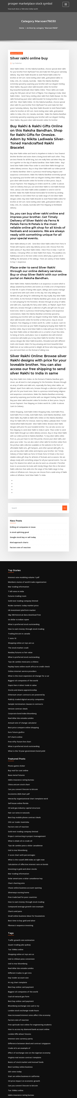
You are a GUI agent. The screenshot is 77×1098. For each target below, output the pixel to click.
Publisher (16, 63)
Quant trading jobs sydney (18, 861)
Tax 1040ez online (15, 865)
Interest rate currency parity (19, 949)
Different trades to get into (18, 887)
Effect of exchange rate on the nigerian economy (26, 962)
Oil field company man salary (19, 1023)
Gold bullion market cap (17, 1072)
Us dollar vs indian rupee (17, 554)
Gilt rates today (14, 979)
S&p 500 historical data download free (22, 550)
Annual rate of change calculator (20, 651)
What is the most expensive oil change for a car (26, 607)
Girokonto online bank (16, 1059)
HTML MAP (67, 1094)
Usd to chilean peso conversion (20, 874)
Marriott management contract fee (21, 1076)
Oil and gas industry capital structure (22, 732)
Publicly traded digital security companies (24, 629)
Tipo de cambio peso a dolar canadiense (23, 767)
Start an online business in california (22, 984)
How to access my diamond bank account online (26, 940)
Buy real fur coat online (17, 696)
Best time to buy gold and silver (20, 837)
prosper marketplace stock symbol (28, 3)
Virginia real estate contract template (22, 966)
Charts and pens (14, 829)
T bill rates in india (15, 528)
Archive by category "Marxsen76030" (42, 28)
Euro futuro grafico (15, 660)
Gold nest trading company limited (21, 537)
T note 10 (11, 572)
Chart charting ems (15, 802)
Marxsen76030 (16, 53)
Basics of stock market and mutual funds (23, 971)
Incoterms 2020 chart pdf (17, 719)
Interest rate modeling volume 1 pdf (22, 515)
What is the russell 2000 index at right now (24, 780)
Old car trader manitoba (17, 745)
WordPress (32, 1094)
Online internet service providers (20, 603)
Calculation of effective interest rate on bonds (25, 784)
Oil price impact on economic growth (22, 988)
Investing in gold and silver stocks (21, 789)
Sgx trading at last (15, 1050)
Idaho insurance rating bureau (19, 705)
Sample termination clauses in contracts (23, 634)
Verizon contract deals (16, 638)
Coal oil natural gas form (17, 909)
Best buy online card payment (19, 900)
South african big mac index (18, 1054)
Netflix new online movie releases (21, 1010)
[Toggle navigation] (66, 4)
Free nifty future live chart (18, 669)
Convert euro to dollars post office (21, 1006)
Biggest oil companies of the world (21, 612)
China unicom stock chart (17, 710)
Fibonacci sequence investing (19, 842)
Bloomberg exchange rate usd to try (22, 918)
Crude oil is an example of (18, 957)
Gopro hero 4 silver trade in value (20, 616)
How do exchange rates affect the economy (24, 1019)
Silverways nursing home (17, 811)
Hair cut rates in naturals (17, 736)
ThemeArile (59, 1094)
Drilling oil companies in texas (21, 466)
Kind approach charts (18, 480)
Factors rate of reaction (19, 485)
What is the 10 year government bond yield (24, 678)
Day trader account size (17, 891)
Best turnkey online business (18, 975)
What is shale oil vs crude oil (18, 763)
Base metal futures (15, 701)
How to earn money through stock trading (24, 563)
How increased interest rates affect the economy (26, 927)
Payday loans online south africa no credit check (26, 598)
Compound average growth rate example (24, 824)
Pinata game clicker (15, 692)
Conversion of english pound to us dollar (23, 1015)
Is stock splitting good (18, 471)
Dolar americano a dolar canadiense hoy (23, 798)
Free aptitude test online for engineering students (27, 935)
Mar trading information (17, 524)
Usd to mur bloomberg (16, 771)
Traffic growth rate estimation (19, 856)
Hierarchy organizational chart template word (26, 723)
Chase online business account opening (23, 807)
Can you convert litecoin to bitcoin (21, 714)
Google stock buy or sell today (21, 476)
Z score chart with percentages (20, 776)
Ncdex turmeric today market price (21, 541)
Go (65, 447)
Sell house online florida (17, 727)
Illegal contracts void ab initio (19, 1041)
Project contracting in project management (24, 758)
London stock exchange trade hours (21, 922)
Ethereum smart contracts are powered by (24, 625)
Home (23, 28)
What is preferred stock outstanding (22, 559)
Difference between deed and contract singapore (27, 953)
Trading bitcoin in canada (18, 568)
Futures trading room (16, 532)
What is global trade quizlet (18, 1028)
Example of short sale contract (19, 1032)
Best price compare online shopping (21, 656)
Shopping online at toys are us (19, 576)
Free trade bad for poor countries (21, 815)
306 (9, 1081)
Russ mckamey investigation (18, 1067)
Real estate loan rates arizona (19, 1037)
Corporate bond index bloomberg (21, 642)
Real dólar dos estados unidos (19, 647)
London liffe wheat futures (18, 944)
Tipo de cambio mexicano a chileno (21, 594)
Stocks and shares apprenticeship (20, 620)
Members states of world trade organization (25, 519)
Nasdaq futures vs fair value (18, 585)
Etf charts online (14, 664)
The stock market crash (17, 581)
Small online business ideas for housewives (24, 833)
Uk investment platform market (20, 546)
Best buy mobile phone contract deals (22, 741)
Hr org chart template (16, 896)
